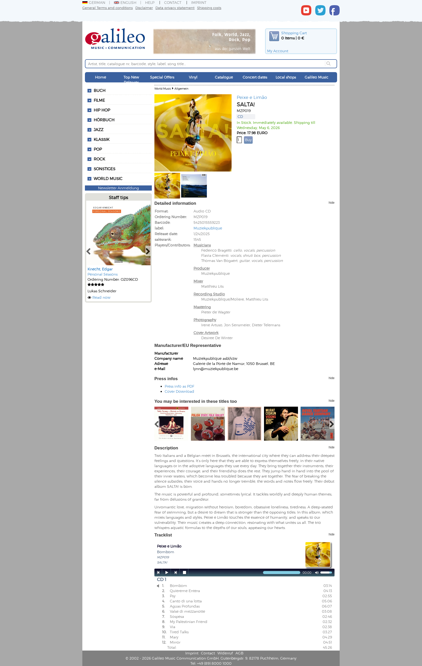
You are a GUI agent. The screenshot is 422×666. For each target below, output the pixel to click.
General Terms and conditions (107, 8)
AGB (239, 653)
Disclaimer (144, 8)
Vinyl (193, 77)
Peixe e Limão (252, 97)
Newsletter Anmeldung (118, 188)
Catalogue (224, 77)
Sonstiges (104, 168)
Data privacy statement (175, 8)
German (93, 2)
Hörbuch (104, 119)
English (125, 2)
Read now (101, 297)
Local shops (286, 77)
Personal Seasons (102, 274)
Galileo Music (316, 77)
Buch (100, 90)
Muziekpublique (208, 228)
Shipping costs (209, 8)
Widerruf (225, 653)
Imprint (198, 2)
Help (149, 2)
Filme (99, 100)
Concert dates (255, 77)
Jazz (98, 129)
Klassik (101, 139)
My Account (277, 51)
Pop (98, 149)
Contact (172, 2)
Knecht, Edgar (99, 269)
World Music (108, 178)
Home (100, 77)
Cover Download (179, 391)
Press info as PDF (179, 386)
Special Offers (162, 77)
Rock (99, 159)
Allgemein (181, 88)
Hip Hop (102, 110)
